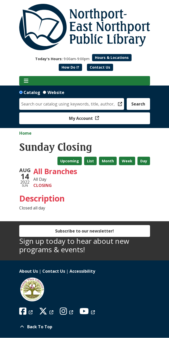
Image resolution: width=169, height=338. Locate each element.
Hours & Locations (112, 57)
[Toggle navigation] (26, 80)
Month (108, 161)
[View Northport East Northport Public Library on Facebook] (26, 312)
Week (127, 161)
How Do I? (70, 67)
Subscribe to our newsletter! (84, 231)
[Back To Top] (84, 326)
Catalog (32, 92)
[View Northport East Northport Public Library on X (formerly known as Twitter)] (47, 312)
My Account (81, 118)
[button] (62, 58)
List (90, 161)
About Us (28, 271)
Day (143, 161)
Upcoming (69, 161)
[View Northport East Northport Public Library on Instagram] (67, 312)
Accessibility (82, 271)
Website (55, 92)
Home (25, 133)
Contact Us (100, 67)
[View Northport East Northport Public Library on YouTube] (87, 312)
